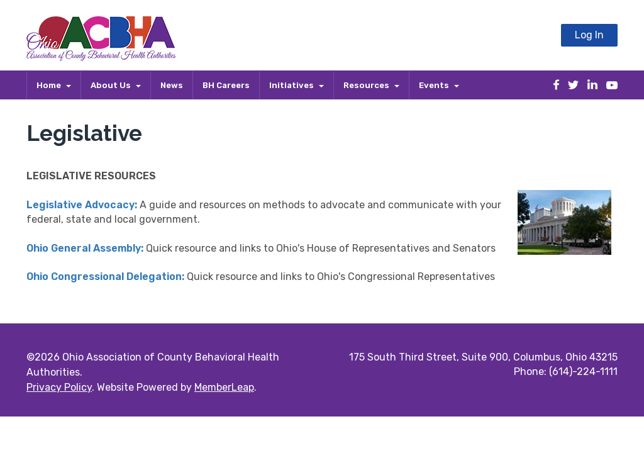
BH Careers (226, 85)
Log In (589, 35)
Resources (371, 85)
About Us (116, 85)
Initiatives (296, 85)
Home (53, 85)
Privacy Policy (59, 387)
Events (439, 85)
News (171, 85)
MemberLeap (224, 387)
